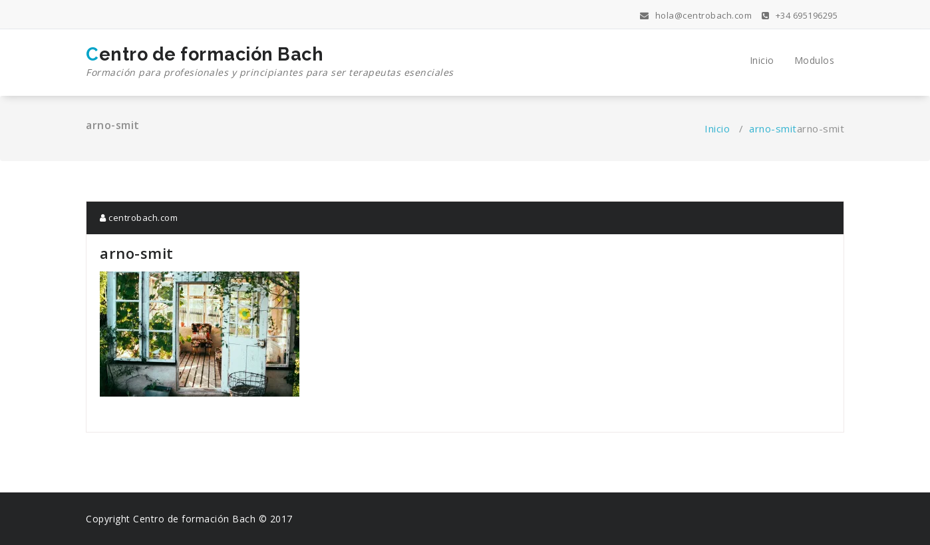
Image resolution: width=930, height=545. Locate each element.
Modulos (814, 60)
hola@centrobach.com (696, 15)
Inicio (762, 60)
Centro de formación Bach (270, 62)
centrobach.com (139, 218)
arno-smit (773, 128)
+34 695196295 (800, 15)
